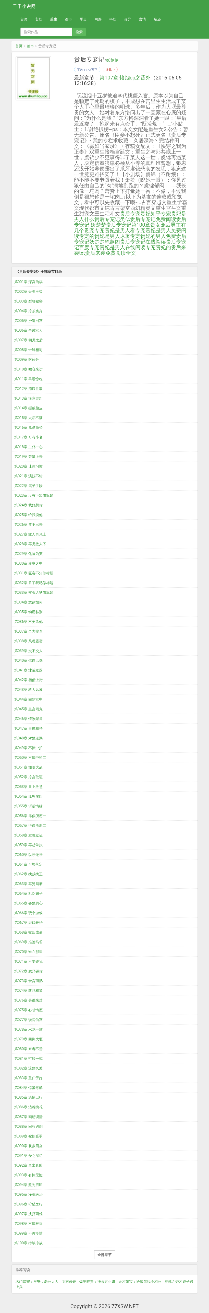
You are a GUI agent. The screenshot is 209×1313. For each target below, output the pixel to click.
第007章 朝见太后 (28, 340)
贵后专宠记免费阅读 (153, 219)
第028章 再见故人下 (30, 544)
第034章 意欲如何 (28, 602)
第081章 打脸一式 (28, 1058)
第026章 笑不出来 (28, 524)
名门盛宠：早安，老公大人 (37, 1282)
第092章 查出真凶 (28, 1165)
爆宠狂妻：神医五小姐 (97, 1282)
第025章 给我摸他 (28, 515)
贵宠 (89, 230)
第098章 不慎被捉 (28, 1224)
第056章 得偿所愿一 (30, 816)
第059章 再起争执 (28, 845)
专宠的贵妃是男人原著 (104, 236)
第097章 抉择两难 (28, 1214)
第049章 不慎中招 (28, 748)
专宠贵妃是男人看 (114, 230)
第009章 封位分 (26, 359)
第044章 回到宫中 (28, 699)
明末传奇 (69, 1282)
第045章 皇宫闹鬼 (28, 709)
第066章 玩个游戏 (28, 913)
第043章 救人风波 (28, 690)
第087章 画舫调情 (28, 1117)
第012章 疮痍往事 (28, 389)
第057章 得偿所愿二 (30, 825)
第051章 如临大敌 (28, 767)
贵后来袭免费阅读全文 (110, 253)
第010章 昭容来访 (28, 369)
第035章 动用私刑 (28, 612)
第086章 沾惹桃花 (28, 1107)
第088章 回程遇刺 (28, 1126)
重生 (53, 19)
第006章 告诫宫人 (28, 330)
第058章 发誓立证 (28, 835)
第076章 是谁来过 (28, 1000)
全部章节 (104, 1255)
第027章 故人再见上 (30, 534)
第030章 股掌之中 (28, 563)
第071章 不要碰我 (28, 961)
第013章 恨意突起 (28, 398)
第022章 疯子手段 (28, 486)
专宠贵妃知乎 (145, 214)
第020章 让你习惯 (28, 466)
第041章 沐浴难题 (28, 670)
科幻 (112, 19)
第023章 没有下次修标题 (33, 495)
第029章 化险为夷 (28, 554)
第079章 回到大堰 (28, 1039)
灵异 (127, 19)
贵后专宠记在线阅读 (143, 242)
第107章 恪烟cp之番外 (125, 78)
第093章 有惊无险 (28, 1175)
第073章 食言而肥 (28, 981)
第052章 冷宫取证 (28, 777)
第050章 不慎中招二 (30, 758)
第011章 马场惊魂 (28, 379)
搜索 (79, 32)
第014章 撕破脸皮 (28, 408)
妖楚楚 (112, 60)
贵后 (125, 214)
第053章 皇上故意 (28, 787)
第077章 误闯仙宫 (28, 1020)
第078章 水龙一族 (28, 1029)
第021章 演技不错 (28, 476)
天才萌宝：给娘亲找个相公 (139, 1282)
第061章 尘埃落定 (28, 864)
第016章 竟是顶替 (28, 427)
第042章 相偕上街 (28, 680)
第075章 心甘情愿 (28, 1010)
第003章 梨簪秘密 (28, 301)
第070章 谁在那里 (28, 952)
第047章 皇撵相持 (28, 728)
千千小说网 (24, 6)
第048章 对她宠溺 (28, 738)
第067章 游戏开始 (28, 923)
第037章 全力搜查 (28, 631)
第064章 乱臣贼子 (28, 893)
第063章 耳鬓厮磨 (28, 884)
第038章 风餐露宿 (28, 641)
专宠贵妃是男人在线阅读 (117, 247)
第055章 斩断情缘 (28, 806)
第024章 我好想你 (28, 505)
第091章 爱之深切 (28, 1156)
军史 (83, 19)
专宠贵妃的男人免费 (153, 236)
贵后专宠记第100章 (128, 225)
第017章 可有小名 (28, 437)
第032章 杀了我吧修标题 (33, 583)
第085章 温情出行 (28, 1097)
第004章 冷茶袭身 (28, 311)
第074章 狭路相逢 (28, 991)
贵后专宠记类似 (112, 219)
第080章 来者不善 (28, 1049)
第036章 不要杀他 (28, 622)
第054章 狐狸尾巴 (28, 796)
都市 (68, 19)
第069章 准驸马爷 (28, 942)
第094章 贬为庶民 (28, 1185)
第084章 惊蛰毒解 (28, 1088)
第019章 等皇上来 (28, 457)
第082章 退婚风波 (28, 1068)
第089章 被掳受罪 (28, 1136)
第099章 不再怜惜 (28, 1233)
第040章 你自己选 (28, 660)
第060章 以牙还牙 (28, 855)
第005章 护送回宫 (28, 321)
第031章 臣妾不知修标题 (33, 573)
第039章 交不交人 (28, 651)
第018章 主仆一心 (28, 447)
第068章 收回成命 (28, 932)
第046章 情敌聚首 (28, 719)
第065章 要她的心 (28, 903)
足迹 (157, 19)
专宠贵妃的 (158, 247)
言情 (142, 19)
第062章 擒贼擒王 (28, 874)
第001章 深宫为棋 (28, 282)
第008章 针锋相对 (28, 350)
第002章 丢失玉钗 (28, 291)
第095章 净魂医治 (28, 1194)
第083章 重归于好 (28, 1078)
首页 (24, 19)
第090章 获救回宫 (28, 1146)
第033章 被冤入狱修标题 (33, 592)
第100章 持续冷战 (28, 1243)
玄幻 (38, 19)
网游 (98, 19)
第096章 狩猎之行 (28, 1204)
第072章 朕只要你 (28, 971)
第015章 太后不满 (28, 418)
